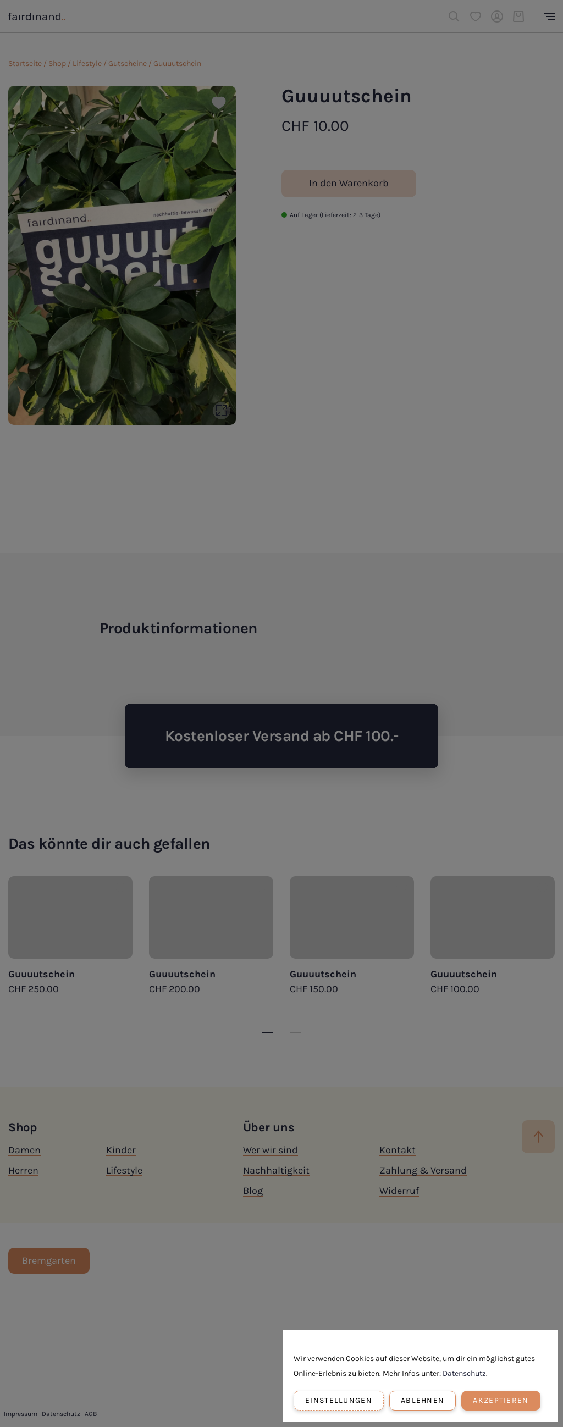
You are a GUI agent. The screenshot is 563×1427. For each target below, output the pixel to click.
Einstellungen (338, 1400)
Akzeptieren (500, 1400)
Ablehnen (422, 1400)
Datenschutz (464, 1373)
